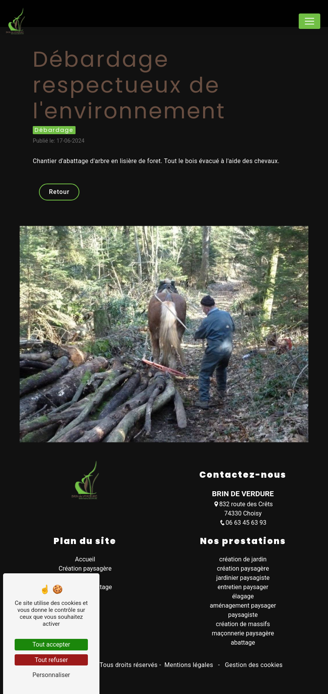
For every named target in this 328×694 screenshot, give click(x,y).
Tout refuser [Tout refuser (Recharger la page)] (51, 660)
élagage (243, 596)
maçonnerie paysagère (243, 633)
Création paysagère (85, 568)
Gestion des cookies (253, 665)
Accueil (85, 559)
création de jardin (243, 559)
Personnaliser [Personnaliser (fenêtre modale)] (51, 675)
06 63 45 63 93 (242, 522)
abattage (243, 642)
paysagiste (243, 614)
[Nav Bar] (309, 21)
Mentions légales (189, 665)
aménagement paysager (243, 605)
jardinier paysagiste (242, 577)
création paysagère (243, 568)
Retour (59, 191)
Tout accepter (51, 644)
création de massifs (243, 624)
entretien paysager (242, 587)
